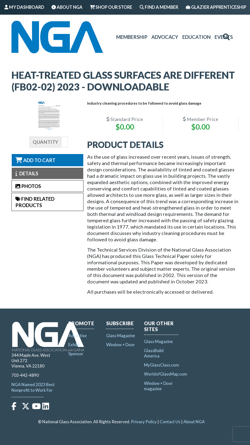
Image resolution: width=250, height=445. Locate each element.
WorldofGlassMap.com (165, 374)
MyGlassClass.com (161, 364)
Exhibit (74, 344)
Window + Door (120, 344)
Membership (131, 37)
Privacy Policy (144, 421)
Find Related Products (34, 202)
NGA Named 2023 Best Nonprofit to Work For (33, 387)
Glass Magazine (120, 335)
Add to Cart (35, 160)
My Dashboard (24, 7)
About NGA (67, 7)
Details (26, 173)
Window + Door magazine (158, 386)
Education (196, 37)
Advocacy (164, 37)
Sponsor (75, 353)
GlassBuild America (154, 353)
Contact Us (170, 421)
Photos (28, 186)
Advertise (77, 335)
